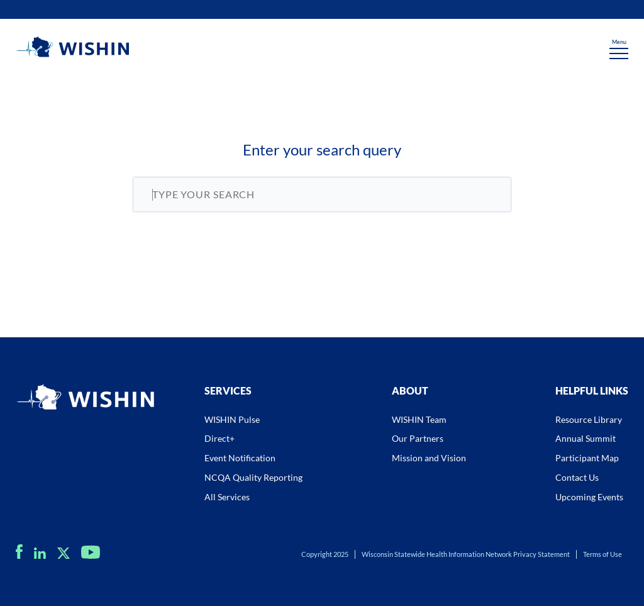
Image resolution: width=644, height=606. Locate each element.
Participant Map (587, 457)
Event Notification (239, 457)
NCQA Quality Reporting (253, 477)
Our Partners (417, 438)
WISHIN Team (419, 419)
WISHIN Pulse (232, 419)
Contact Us (577, 477)
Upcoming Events (589, 496)
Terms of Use (602, 554)
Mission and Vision (429, 457)
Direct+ (219, 438)
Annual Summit (585, 438)
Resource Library (588, 419)
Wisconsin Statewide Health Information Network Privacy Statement (466, 554)
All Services (227, 496)
